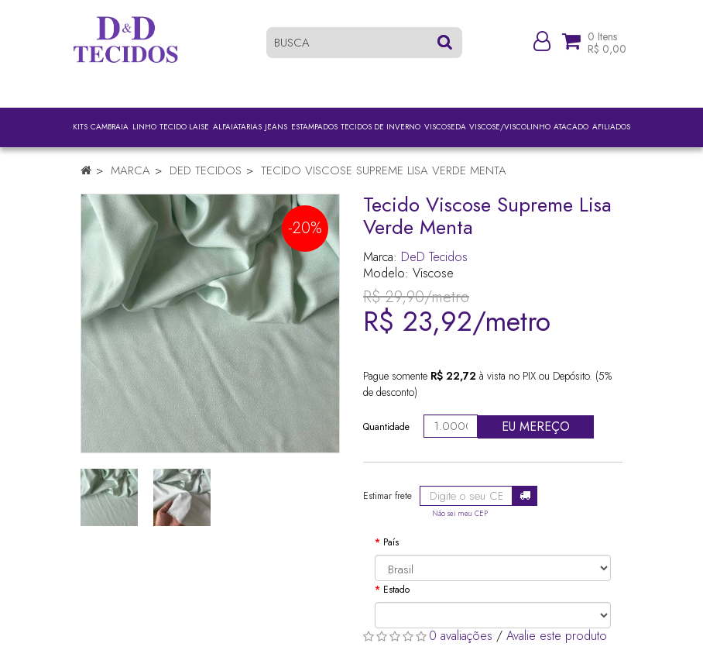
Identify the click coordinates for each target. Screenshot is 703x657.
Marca (130, 170)
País (391, 542)
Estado (396, 590)
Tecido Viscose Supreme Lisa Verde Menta (383, 170)
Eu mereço (536, 426)
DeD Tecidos (206, 170)
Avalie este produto (556, 636)
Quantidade (386, 427)
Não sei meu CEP (460, 513)
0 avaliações (460, 636)
